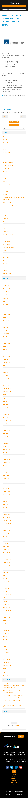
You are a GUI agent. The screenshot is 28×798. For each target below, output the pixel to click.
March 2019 (6, 475)
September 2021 (7, 398)
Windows (5, 270)
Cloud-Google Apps (7, 172)
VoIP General (6, 257)
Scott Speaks (6, 225)
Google (4, 188)
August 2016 (6, 569)
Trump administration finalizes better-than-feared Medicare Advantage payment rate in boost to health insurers (13, 685)
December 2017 (7, 520)
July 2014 (5, 598)
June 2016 (5, 572)
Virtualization (6, 244)
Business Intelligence (8, 165)
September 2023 (7, 346)
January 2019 (6, 482)
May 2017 (5, 540)
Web (4, 260)
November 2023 (7, 340)
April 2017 (5, 543)
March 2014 (6, 601)
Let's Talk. (21, 736)
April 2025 (5, 304)
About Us (14, 776)
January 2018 (6, 517)
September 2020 (7, 430)
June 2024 (5, 327)
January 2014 (6, 607)
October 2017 (6, 527)
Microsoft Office (7, 202)
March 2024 (6, 333)
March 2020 (6, 443)
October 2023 (6, 343)
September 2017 (7, 530)
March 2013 (6, 630)
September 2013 (7, 620)
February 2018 (6, 514)
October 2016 (6, 562)
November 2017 (7, 524)
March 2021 (6, 411)
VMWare (5, 251)
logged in (10, 112)
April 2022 (5, 375)
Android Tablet (6, 146)
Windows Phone (7, 273)
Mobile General (6, 209)
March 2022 (6, 378)
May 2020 (5, 437)
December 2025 (7, 291)
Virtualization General (8, 247)
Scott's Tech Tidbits (14, 125)
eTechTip (5, 181)
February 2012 (6, 656)
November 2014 (7, 594)
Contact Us (14, 784)
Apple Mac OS (6, 152)
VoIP (4, 254)
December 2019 (7, 453)
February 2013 (6, 633)
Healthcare (5, 194)
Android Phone (6, 143)
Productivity (6, 222)
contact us (9, 98)
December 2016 (7, 556)
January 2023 (6, 356)
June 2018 (5, 501)
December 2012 (7, 640)
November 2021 (7, 391)
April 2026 (5, 282)
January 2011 (6, 675)
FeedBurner (17, 725)
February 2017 (6, 549)
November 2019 (7, 456)
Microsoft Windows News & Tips (10, 205)
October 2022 (6, 359)
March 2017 (6, 546)
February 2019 (6, 478)
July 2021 (5, 401)
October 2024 (6, 314)
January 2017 (6, 553)
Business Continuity (8, 162)
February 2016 (6, 582)
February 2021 (6, 414)
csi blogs (5, 178)
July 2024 (5, 324)
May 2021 (5, 407)
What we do (14, 778)
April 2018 (5, 507)
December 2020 (7, 420)
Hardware (5, 191)
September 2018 (7, 495)
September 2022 (7, 362)
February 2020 (6, 446)
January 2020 (6, 449)
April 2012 (5, 649)
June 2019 (5, 466)
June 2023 (5, 353)
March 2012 (6, 652)
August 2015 (6, 588)
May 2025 (5, 301)
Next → (23, 116)
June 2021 (5, 404)
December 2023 (7, 337)
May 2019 (5, 469)
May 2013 (5, 623)
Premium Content (14, 6)
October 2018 (6, 491)
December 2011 (7, 662)
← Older (5, 116)
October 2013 (6, 617)
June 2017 (5, 536)
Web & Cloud (6, 264)
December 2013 (7, 611)
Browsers (5, 155)
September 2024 (7, 317)
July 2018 (5, 498)
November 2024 (7, 311)
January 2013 (6, 636)
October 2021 (6, 395)
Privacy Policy (18, 794)
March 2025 (6, 308)
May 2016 (5, 575)
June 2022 (5, 369)
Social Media (6, 231)
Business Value (6, 168)
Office (4, 215)
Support (14, 780)
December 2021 (7, 388)
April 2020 (5, 440)
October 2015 (6, 585)
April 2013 (5, 627)
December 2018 (7, 485)
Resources (14, 782)
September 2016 (7, 565)
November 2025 (7, 295)
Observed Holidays (21, 761)
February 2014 (6, 604)
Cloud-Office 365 (7, 175)
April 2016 (5, 578)
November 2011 (7, 665)
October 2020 (6, 427)
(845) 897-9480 (15, 754)
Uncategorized (6, 241)
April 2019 (5, 472)
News (4, 212)
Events (14, 771)
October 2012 (6, 646)
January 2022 (6, 385)
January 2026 (6, 288)
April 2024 (5, 330)
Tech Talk (5, 238)
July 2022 (5, 366)
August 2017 (6, 533)
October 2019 (6, 459)
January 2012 (6, 659)
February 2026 (6, 285)
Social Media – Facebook (9, 234)
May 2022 (5, 372)
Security (5, 228)
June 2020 (5, 433)
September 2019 (7, 462)
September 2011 (7, 672)
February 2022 (6, 382)
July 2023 (5, 349)
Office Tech (5, 218)
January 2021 (6, 417)
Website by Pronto (10, 794)
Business (5, 159)
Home (14, 774)
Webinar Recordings (14, 121)
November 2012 (7, 643)
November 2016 (7, 559)
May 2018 (5, 504)
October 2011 (6, 669)
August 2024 (6, 320)
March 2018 (6, 511)
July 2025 (5, 298)
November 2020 (7, 424)
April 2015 (5, 591)
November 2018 (7, 488)
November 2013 (7, 614)
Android (5, 139)
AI (3, 136)
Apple (4, 149)
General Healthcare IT (8, 184)
